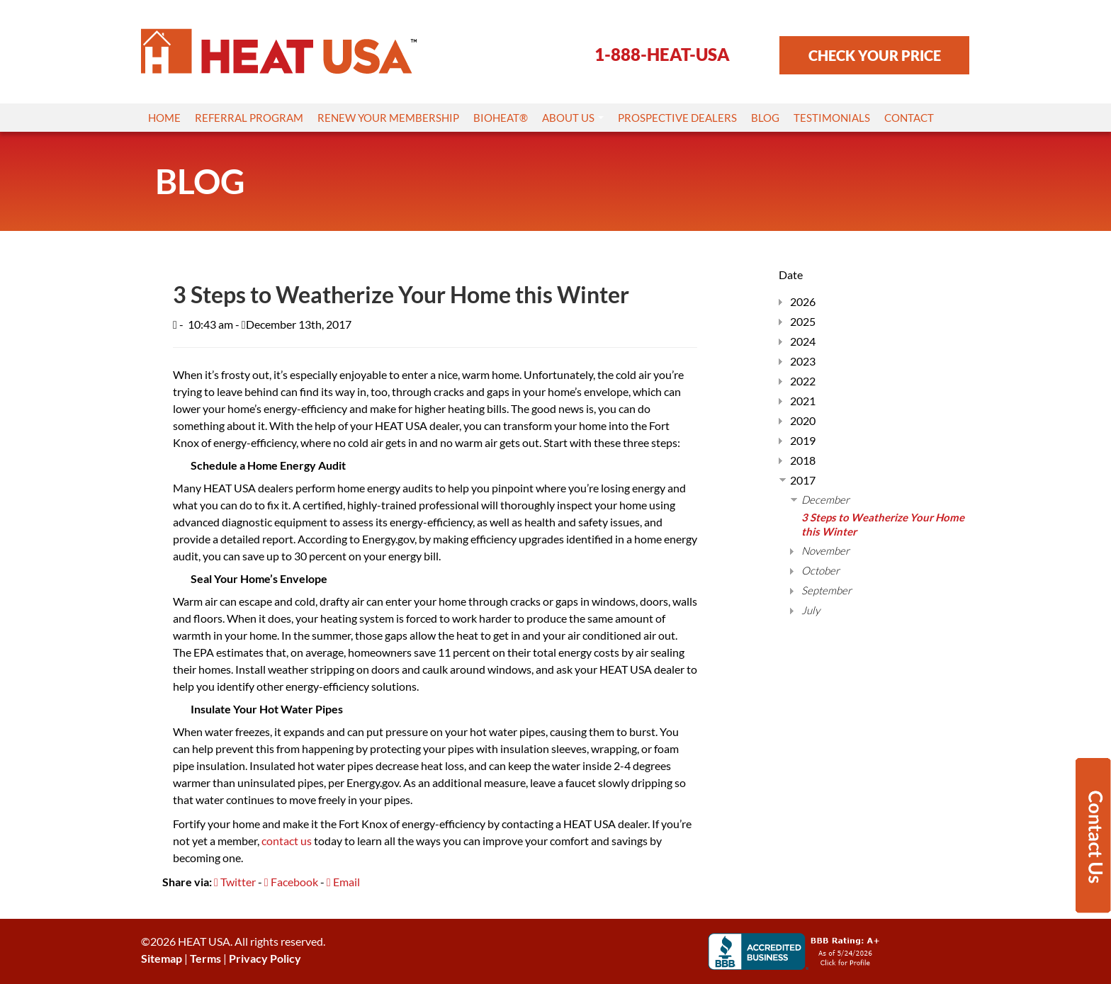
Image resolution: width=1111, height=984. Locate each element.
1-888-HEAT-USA (662, 54)
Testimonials (832, 117)
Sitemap (161, 958)
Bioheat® (500, 117)
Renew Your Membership (388, 117)
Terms (205, 958)
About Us (573, 117)
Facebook (291, 881)
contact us (286, 840)
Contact (909, 117)
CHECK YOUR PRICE (874, 55)
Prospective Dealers (677, 117)
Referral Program (249, 117)
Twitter (235, 881)
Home (164, 117)
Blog (765, 117)
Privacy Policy (265, 958)
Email (343, 881)
